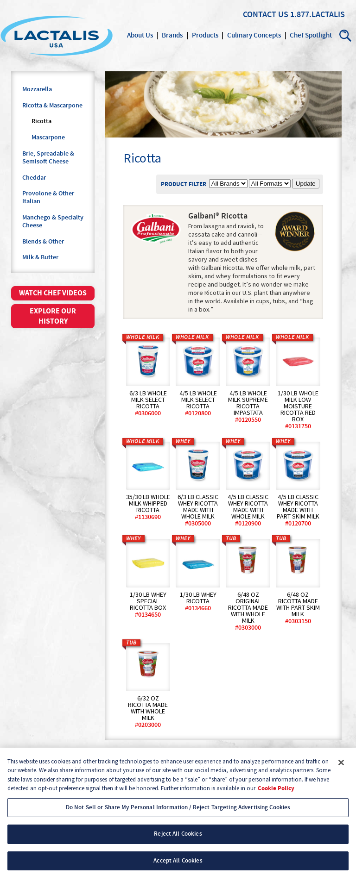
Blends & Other (43, 242)
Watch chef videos (53, 293)
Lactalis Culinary (56, 35)
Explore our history (53, 316)
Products (205, 35)
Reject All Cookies (178, 839)
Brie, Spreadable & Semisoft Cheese (48, 158)
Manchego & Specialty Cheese (52, 221)
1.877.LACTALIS (317, 14)
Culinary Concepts (254, 35)
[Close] (341, 767)
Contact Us (265, 14)
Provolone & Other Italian (48, 197)
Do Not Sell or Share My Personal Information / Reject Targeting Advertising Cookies (178, 812)
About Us (140, 35)
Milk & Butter (40, 257)
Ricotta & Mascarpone (52, 105)
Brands (172, 35)
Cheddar (34, 178)
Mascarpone (48, 137)
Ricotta (41, 121)
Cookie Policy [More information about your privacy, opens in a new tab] (276, 794)
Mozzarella (37, 89)
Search (346, 36)
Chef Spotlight (311, 35)
